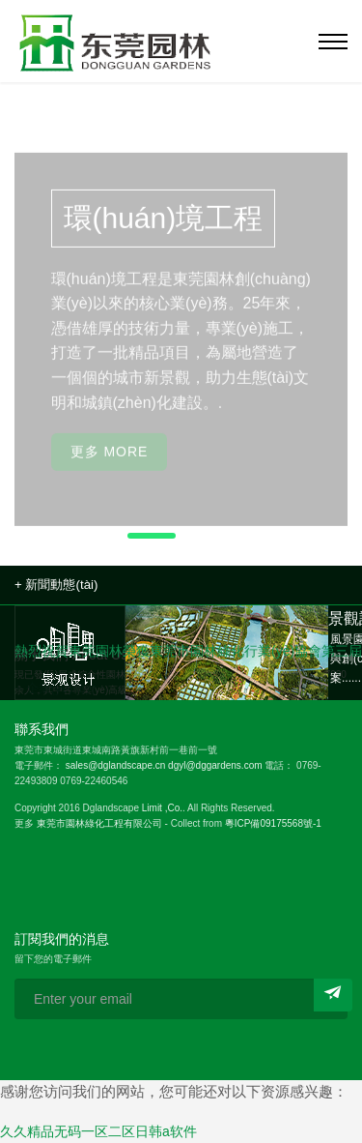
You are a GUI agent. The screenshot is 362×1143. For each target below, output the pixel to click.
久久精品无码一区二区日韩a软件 (98, 1131)
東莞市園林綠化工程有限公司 (99, 823)
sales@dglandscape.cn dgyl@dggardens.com (164, 765)
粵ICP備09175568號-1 (273, 823)
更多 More (109, 460)
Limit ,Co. (162, 808)
